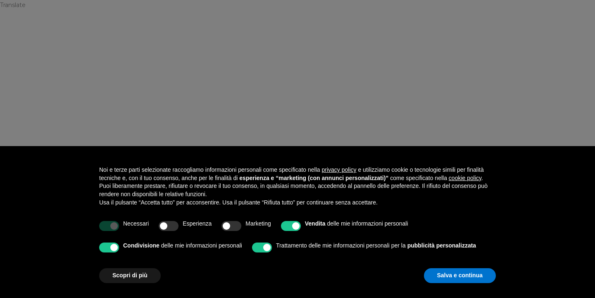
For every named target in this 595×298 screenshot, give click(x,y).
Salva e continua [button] (460, 275)
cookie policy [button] (465, 178)
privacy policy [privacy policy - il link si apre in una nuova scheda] (339, 169)
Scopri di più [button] (130, 275)
